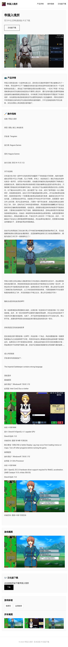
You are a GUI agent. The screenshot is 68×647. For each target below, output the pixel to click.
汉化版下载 (62, 4)
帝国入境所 (10, 4)
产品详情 (40, 4)
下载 (9, 587)
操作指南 (50, 4)
